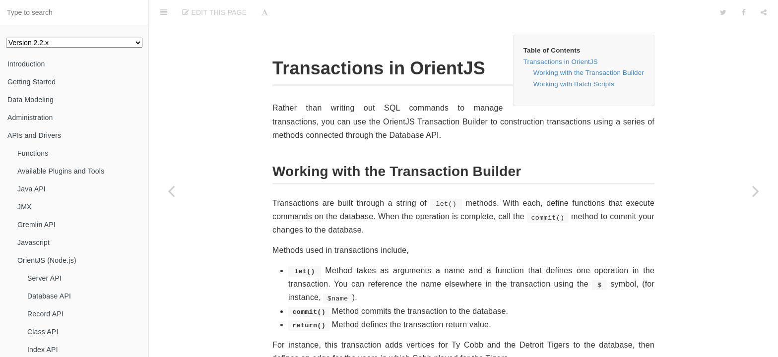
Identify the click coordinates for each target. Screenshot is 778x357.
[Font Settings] (264, 12)
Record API (45, 314)
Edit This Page (214, 12)
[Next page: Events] (755, 191)
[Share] (763, 12)
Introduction (26, 64)
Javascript (33, 242)
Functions (33, 153)
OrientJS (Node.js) (46, 260)
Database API (49, 296)
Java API (31, 189)
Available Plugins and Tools (60, 171)
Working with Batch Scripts (573, 84)
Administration (30, 117)
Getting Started (31, 82)
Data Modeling (30, 100)
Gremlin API (36, 225)
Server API (44, 278)
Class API (43, 332)
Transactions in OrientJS (560, 61)
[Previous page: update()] (171, 191)
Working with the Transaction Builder (588, 72)
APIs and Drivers (34, 135)
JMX (24, 207)
